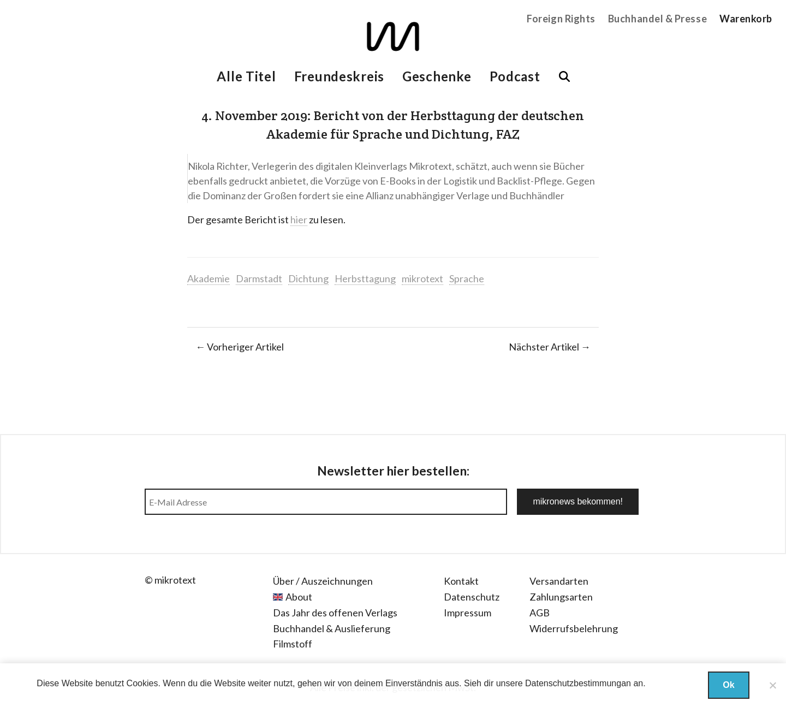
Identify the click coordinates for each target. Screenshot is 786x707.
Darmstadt (259, 278)
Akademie (208, 278)
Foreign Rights (561, 19)
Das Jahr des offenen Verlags (335, 613)
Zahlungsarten (561, 597)
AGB (539, 613)
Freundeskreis (339, 76)
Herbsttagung (365, 278)
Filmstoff (292, 644)
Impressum (467, 613)
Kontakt (461, 581)
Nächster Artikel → (550, 347)
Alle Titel (246, 76)
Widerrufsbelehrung (573, 628)
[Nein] (772, 685)
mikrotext (422, 278)
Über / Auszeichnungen (323, 581)
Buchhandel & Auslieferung (331, 628)
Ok (728, 685)
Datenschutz (471, 597)
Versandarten (558, 581)
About (298, 597)
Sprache (466, 278)
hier (298, 219)
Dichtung (308, 278)
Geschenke (436, 76)
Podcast (515, 76)
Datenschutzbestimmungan (578, 683)
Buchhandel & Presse (657, 19)
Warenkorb (745, 19)
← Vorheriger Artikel (239, 347)
